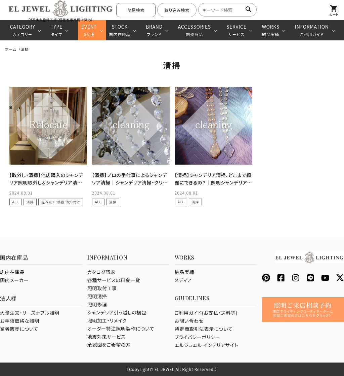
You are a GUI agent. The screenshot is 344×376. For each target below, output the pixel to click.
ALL (15, 201)
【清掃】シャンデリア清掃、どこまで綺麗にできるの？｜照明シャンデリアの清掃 (213, 183)
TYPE (56, 30)
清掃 (30, 201)
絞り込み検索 (177, 10)
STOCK (120, 30)
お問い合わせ (189, 320)
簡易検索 (135, 10)
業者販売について (19, 329)
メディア (183, 280)
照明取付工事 (102, 288)
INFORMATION (312, 30)
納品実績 (185, 272)
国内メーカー (14, 280)
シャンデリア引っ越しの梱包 (116, 312)
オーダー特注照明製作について (120, 328)
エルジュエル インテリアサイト (207, 345)
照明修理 (97, 304)
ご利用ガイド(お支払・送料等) (206, 312)
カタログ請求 (101, 272)
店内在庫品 (12, 272)
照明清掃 (97, 296)
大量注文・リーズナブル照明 (29, 312)
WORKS (271, 30)
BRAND (154, 30)
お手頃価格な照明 (19, 320)
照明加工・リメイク (107, 320)
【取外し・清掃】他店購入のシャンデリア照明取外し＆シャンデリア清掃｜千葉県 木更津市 (46, 183)
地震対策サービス (106, 336)
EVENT (89, 30)
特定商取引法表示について (204, 329)
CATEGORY (22, 30)
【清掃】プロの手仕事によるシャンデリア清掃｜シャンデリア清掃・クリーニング (130, 183)
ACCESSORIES (194, 30)
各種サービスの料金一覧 (113, 280)
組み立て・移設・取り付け (60, 201)
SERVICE (236, 30)
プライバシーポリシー (197, 337)
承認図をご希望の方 (109, 344)
